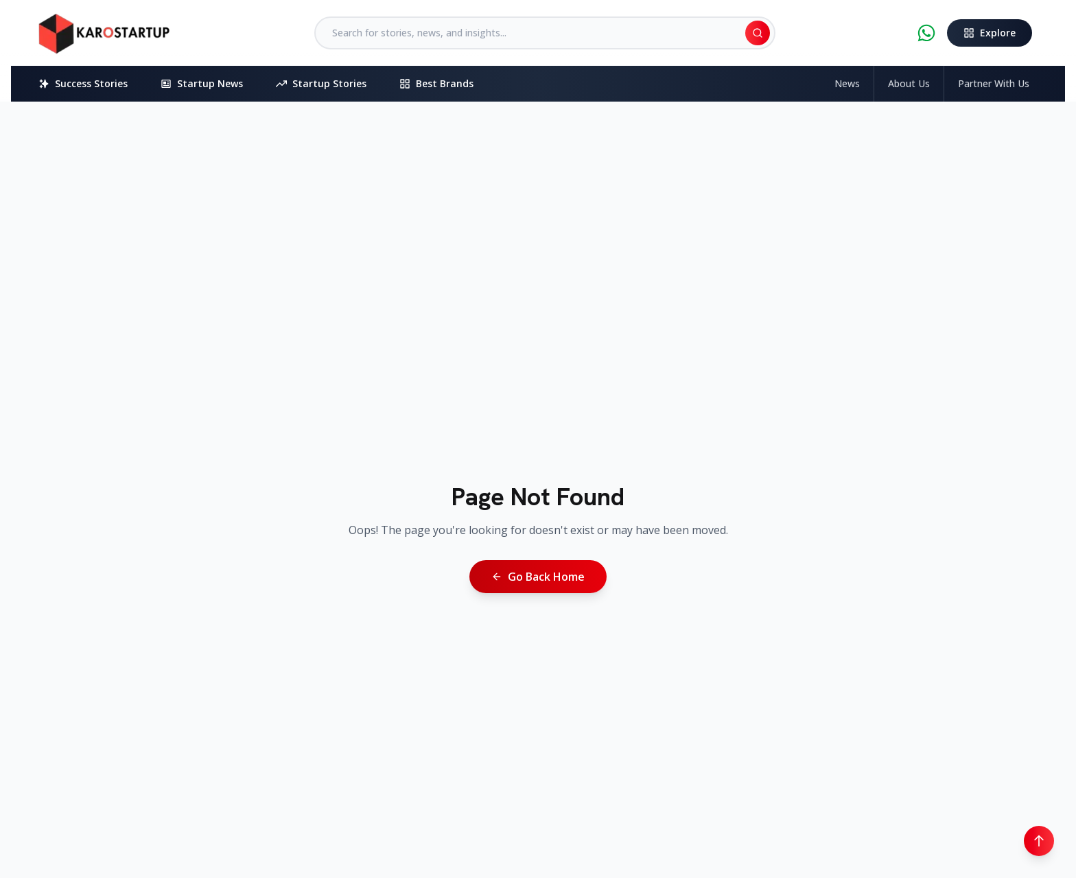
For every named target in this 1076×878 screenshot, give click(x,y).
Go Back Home (538, 576)
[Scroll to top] (1039, 841)
